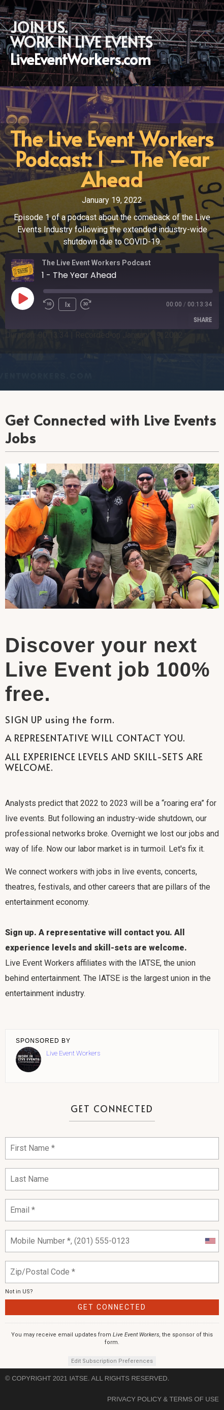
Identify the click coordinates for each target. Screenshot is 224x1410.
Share (203, 319)
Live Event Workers (73, 1053)
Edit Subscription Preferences (112, 1361)
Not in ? (19, 1291)
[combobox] (209, 1241)
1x (67, 304)
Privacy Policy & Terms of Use (163, 1399)
